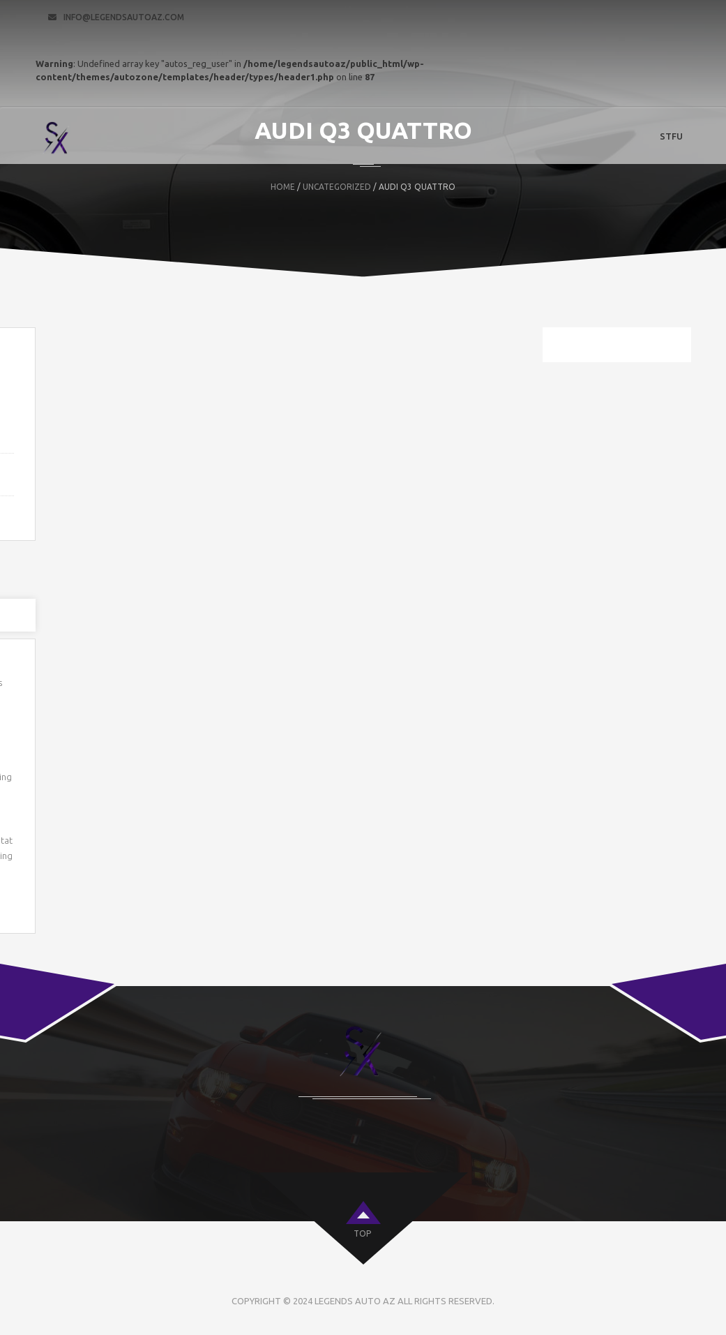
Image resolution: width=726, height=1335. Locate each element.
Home (283, 186)
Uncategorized (337, 186)
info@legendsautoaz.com (123, 17)
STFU (671, 136)
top (362, 1233)
